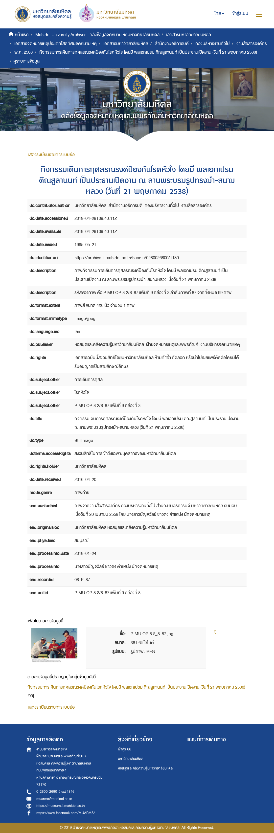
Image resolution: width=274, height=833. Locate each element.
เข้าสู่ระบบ (124, 749)
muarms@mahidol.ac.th (54, 799)
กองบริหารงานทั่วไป (212, 43)
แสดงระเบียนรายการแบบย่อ (51, 154)
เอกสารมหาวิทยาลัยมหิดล (188, 35)
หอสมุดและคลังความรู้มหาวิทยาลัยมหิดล (145, 768)
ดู (215, 631)
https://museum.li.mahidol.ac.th (60, 806)
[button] (219, 13)
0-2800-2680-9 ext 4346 (55, 791)
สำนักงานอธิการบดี (172, 43)
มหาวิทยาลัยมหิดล (130, 759)
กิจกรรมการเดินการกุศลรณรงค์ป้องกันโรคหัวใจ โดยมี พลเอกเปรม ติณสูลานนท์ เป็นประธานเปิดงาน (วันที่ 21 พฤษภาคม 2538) (148, 52)
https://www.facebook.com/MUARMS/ (65, 813)
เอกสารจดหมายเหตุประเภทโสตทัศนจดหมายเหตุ (55, 43)
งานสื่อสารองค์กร (251, 43)
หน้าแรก (22, 35)
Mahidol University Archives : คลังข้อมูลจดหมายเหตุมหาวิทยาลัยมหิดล (97, 35)
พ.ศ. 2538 (23, 52)
